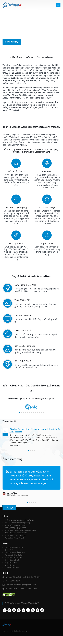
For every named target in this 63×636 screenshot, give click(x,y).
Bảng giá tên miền (11, 563)
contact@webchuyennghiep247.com (23, 585)
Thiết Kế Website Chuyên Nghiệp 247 (22, 603)
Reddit (33, 610)
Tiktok (42, 610)
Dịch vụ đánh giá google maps (15, 528)
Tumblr (28, 610)
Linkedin (23, 610)
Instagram (19, 610)
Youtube (14, 610)
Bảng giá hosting (10, 565)
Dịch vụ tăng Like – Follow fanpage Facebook (20, 530)
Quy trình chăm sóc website (14, 550)
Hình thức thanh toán (12, 560)
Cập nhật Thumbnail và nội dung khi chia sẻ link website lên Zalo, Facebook (34, 430)
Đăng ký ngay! (12, 41)
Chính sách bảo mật (12, 568)
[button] (58, 5)
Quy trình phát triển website (14, 552)
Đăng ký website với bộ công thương (17, 523)
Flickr (37, 610)
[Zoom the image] (31, 405)
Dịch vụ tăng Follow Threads (14, 538)
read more (14, 445)
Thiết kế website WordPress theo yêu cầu (19, 520)
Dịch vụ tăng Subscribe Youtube (16, 533)
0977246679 (15, 581)
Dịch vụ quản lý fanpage (13, 557)
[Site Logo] (13, 5)
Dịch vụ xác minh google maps (15, 525)
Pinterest (9, 610)
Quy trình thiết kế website (14, 547)
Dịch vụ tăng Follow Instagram (15, 535)
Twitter (5, 610)
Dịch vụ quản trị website (13, 555)
